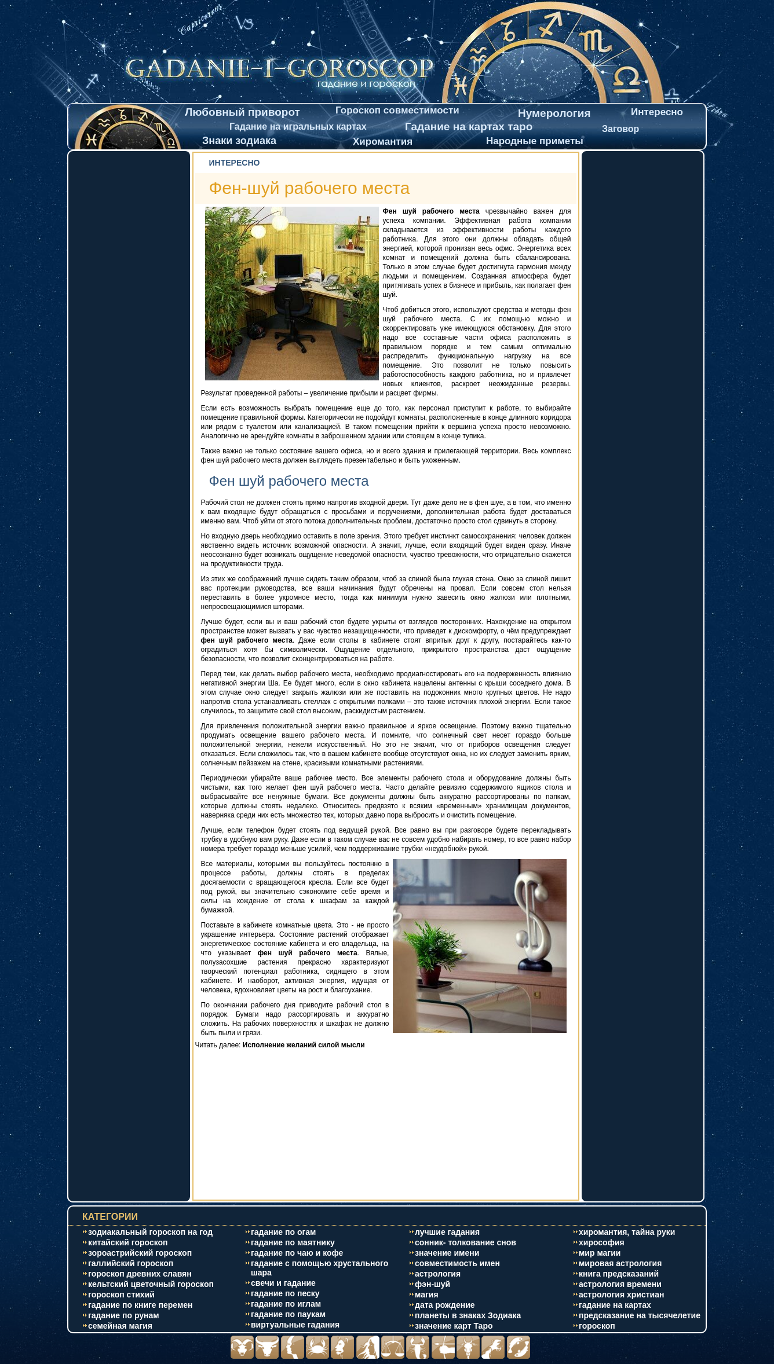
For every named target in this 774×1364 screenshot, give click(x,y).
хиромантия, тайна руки (627, 1232)
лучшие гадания (447, 1232)
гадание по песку (285, 1293)
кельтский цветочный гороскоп (151, 1284)
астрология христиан (621, 1294)
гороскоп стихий (121, 1294)
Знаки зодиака (239, 140)
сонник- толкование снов (465, 1242)
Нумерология (554, 113)
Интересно (657, 112)
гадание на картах (615, 1305)
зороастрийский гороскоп (140, 1252)
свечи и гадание (283, 1283)
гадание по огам (283, 1232)
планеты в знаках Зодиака (468, 1315)
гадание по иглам (286, 1303)
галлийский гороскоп (130, 1263)
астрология (438, 1273)
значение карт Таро (454, 1325)
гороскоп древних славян (140, 1273)
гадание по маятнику (293, 1242)
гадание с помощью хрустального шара (319, 1268)
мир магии (599, 1252)
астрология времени (620, 1284)
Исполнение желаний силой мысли (304, 1045)
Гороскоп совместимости (397, 110)
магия (427, 1294)
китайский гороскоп (128, 1242)
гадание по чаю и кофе (297, 1252)
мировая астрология (620, 1263)
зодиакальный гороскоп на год (150, 1232)
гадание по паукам (288, 1314)
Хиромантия (382, 141)
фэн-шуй (432, 1284)
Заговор (620, 129)
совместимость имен (457, 1263)
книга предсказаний (619, 1273)
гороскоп (597, 1325)
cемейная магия (120, 1325)
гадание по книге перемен (140, 1305)
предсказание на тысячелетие (639, 1315)
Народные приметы (534, 140)
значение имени (447, 1252)
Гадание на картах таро (468, 126)
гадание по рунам (123, 1315)
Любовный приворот (242, 112)
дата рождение (445, 1305)
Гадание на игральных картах (298, 126)
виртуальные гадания (295, 1324)
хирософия (602, 1242)
